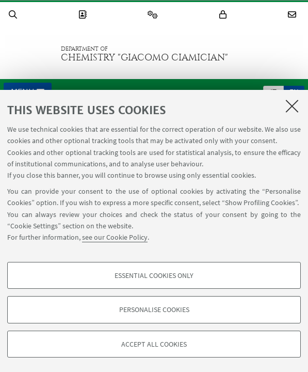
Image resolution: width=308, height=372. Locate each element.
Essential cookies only (154, 275)
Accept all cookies (154, 344)
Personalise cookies (154, 309)
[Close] (292, 106)
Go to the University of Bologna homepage (30, 54)
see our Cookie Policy (115, 237)
